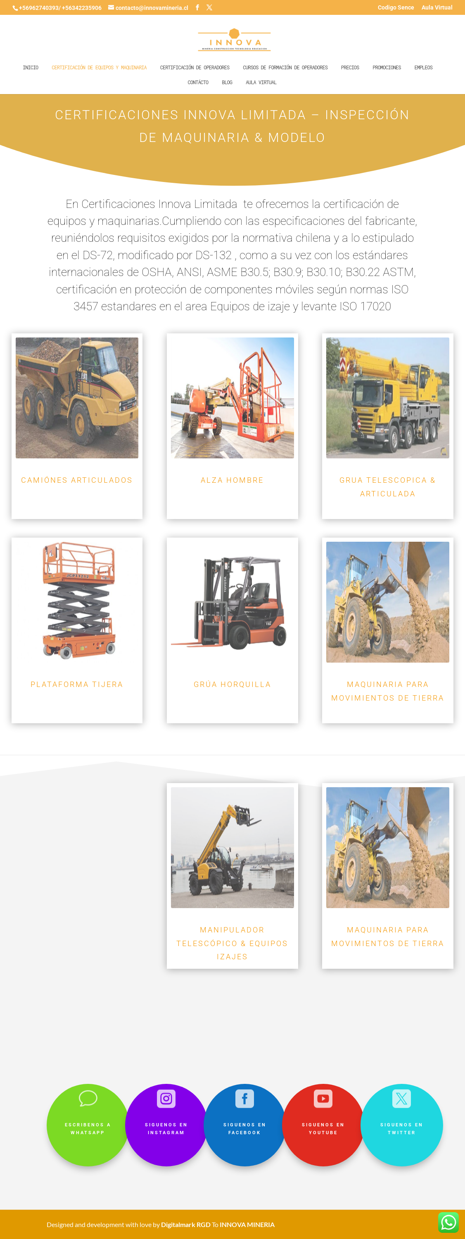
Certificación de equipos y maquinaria (99, 67)
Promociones (386, 67)
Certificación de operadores (194, 67)
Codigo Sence (396, 8)
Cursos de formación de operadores (285, 67)
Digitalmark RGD (186, 1224)
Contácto (198, 82)
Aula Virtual (437, 8)
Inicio (30, 67)
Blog (227, 82)
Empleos (423, 67)
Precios (350, 67)
